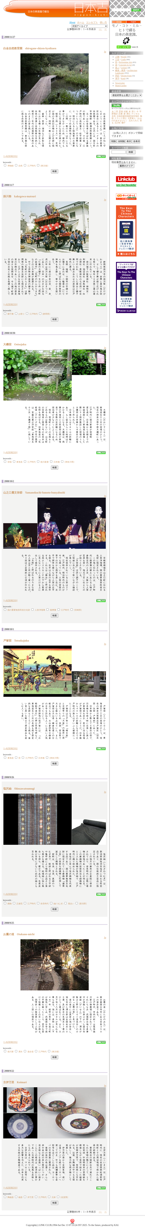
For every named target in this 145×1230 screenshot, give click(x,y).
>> (100, 29)
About (72, 22)
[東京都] (44, 166)
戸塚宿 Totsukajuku (17, 640)
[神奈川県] (69, 462)
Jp (105, 51)
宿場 (10, 462)
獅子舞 (11, 314)
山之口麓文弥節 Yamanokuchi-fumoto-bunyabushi (35, 492)
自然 (20, 166)
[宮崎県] (78, 610)
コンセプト (92, 22)
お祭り (21, 314)
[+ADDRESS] (10, 156)
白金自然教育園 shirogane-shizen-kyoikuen (31, 48)
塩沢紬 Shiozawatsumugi (20, 788)
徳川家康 (44, 462)
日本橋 (57, 462)
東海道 (19, 462)
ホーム (80, 22)
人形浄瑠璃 (40, 610)
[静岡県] (46, 314)
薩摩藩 (53, 610)
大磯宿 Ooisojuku (16, 344)
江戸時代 (31, 166)
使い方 (103, 22)
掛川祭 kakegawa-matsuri (21, 196)
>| (105, 29)
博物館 (11, 166)
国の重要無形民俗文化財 (19, 610)
